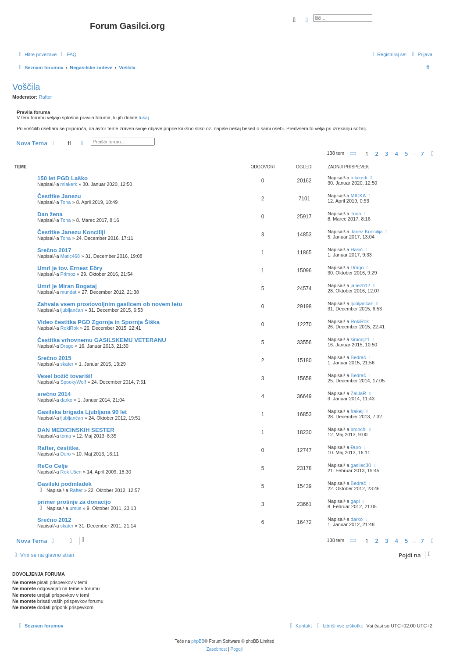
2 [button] (376, 153)
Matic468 (70, 256)
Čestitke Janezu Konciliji (71, 232)
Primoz (68, 274)
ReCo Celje (52, 466)
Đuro (66, 453)
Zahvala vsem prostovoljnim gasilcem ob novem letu (109, 304)
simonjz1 (360, 339)
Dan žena (50, 214)
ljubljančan (72, 310)
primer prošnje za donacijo (74, 502)
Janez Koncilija (367, 231)
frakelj (357, 411)
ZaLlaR (358, 393)
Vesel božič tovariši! (65, 376)
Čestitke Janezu (59, 196)
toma (66, 435)
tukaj (144, 117)
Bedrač (358, 357)
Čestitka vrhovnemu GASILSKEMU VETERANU (101, 340)
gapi (355, 501)
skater (67, 364)
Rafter (45, 97)
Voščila (26, 87)
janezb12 (361, 285)
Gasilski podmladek (64, 484)
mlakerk (69, 184)
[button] (353, 154)
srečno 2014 (54, 394)
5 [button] (406, 153)
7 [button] (422, 153)
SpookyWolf (73, 382)
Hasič (357, 249)
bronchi (359, 429)
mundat (69, 292)
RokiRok (70, 328)
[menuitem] (67, 54)
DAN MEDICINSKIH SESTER (75, 430)
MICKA (358, 195)
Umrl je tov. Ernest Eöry (70, 268)
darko (67, 400)
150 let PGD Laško (62, 178)
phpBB (197, 641)
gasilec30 (361, 465)
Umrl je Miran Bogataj (67, 286)
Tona (66, 202)
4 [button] (396, 153)
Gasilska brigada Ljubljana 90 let (82, 412)
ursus (76, 508)
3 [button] (386, 153)
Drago (357, 267)
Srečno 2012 (54, 520)
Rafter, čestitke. (58, 448)
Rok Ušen (71, 471)
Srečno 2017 (54, 250)
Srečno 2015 (54, 358)
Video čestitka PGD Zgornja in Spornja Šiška (98, 322)
